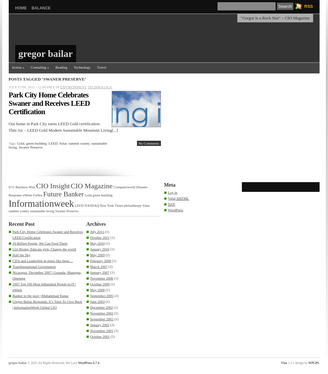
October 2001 (100, 336)
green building (36, 143)
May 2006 (97, 290)
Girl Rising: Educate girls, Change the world (44, 249)
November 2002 (101, 313)
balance (41, 8)
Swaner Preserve (31, 147)
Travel (101, 67)
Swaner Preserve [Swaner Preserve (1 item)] (66, 211)
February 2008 (100, 261)
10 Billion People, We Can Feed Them (40, 243)
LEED (53, 143)
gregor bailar (45, 53)
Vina (284, 363)
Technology (82, 67)
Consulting (40, 67)
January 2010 (99, 249)
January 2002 (99, 325)
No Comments (149, 143)
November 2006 (101, 278)
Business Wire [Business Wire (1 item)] (25, 187)
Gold (20, 143)
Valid (178, 198)
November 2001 (101, 331)
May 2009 (97, 255)
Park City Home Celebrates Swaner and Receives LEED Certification (49, 103)
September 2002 (102, 319)
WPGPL (314, 363)
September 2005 (102, 296)
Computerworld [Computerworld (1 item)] (124, 187)
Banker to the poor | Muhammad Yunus (41, 296)
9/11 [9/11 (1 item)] (12, 187)
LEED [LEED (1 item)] (79, 205)
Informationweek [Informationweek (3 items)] (41, 203)
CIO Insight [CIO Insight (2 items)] (53, 186)
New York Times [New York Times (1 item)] (111, 205)
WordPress (175, 210)
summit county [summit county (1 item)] (19, 211)
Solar (63, 143)
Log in (172, 192)
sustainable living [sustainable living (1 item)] (42, 211)
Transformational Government (34, 267)
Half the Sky (22, 255)
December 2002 (101, 307)
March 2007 (98, 267)
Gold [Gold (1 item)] (88, 195)
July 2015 (97, 232)
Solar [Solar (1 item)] (146, 205)
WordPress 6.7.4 (88, 363)
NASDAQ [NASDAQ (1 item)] (92, 205)
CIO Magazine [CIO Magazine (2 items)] (91, 186)
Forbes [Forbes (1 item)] (37, 195)
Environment (73, 87)
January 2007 (99, 272)
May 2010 (97, 243)
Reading (61, 67)
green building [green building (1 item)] (103, 195)
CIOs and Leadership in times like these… (43, 261)
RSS (308, 6)
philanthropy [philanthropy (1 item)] (132, 205)
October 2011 (100, 237)
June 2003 (97, 301)
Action (18, 67)
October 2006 (100, 284)
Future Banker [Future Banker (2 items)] (63, 194)
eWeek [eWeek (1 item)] (27, 195)
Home (21, 8)
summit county (79, 143)
